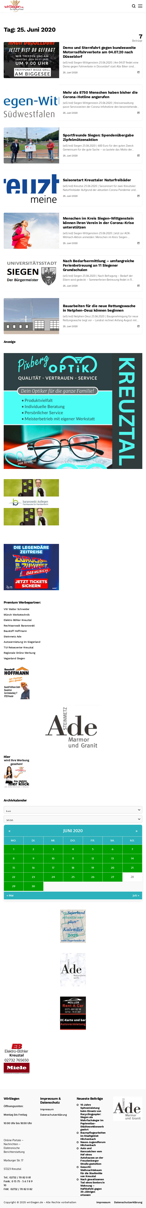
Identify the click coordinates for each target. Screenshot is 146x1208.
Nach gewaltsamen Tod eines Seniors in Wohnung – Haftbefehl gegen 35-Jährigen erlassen (92, 1187)
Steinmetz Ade (12, 636)
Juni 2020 (73, 830)
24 (53, 877)
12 (93, 858)
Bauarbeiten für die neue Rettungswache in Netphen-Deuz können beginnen (99, 308)
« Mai (10, 895)
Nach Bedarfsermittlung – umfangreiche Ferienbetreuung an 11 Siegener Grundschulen (98, 265)
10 (53, 858)
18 (73, 867)
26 (92, 877)
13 (112, 858)
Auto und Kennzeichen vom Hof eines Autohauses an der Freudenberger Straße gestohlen (91, 1156)
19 (92, 867)
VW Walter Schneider (16, 609)
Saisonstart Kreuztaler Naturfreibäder (97, 180)
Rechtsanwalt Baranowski (19, 625)
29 (13, 886)
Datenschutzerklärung (53, 1114)
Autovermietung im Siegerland (22, 641)
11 (73, 858)
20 (112, 867)
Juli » (136, 895)
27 (112, 877)
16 (33, 867)
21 (132, 867)
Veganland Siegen (14, 658)
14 (132, 858)
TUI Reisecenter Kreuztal (18, 647)
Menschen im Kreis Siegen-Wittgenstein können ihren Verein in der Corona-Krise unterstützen (98, 222)
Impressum (46, 1109)
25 (73, 877)
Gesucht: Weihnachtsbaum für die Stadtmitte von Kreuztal (91, 1171)
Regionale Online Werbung (19, 652)
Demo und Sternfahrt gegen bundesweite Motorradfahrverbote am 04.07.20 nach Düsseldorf (99, 52)
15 (14, 867)
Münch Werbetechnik (16, 614)
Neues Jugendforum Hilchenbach (92, 1144)
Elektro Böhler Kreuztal (17, 620)
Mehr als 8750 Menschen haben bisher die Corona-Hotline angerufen (100, 94)
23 (33, 877)
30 (33, 886)
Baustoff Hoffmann (15, 630)
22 (13, 877)
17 (53, 867)
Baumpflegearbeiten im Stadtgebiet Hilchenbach (93, 1135)
